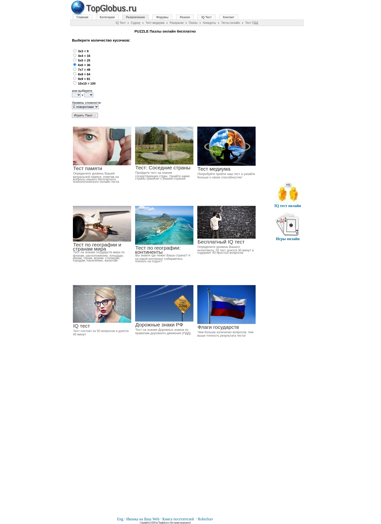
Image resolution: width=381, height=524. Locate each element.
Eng (120, 519)
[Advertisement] (179, 78)
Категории (107, 17)
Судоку (135, 23)
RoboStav (205, 519)
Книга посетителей (178, 519)
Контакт (228, 17)
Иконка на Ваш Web (142, 519)
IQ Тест (206, 17)
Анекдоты (209, 23)
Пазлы (193, 23)
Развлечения (135, 17)
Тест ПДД (251, 23)
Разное (185, 17)
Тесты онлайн (230, 23)
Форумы (162, 17)
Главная (82, 17)
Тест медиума (155, 23)
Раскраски (176, 23)
